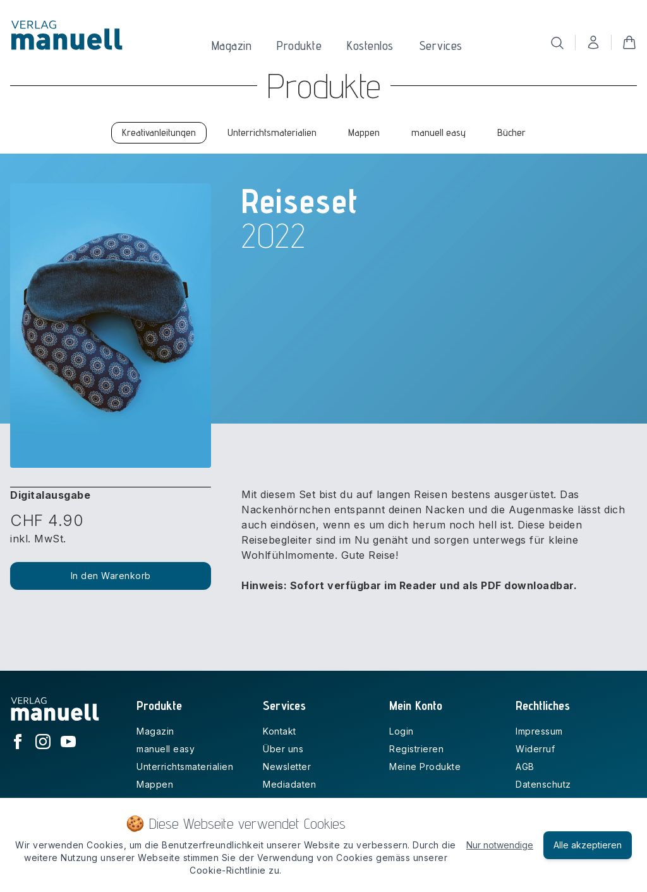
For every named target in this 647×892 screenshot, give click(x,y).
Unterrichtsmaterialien (184, 766)
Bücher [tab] (511, 132)
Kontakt (279, 731)
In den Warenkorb (111, 575)
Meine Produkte (425, 766)
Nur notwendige (499, 845)
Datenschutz (543, 784)
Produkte (299, 45)
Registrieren (416, 748)
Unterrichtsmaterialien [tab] (272, 132)
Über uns (283, 748)
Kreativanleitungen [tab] (159, 132)
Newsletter (287, 766)
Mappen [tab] (364, 132)
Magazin (232, 45)
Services (441, 45)
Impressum (539, 731)
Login (401, 731)
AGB (525, 766)
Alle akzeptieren (587, 845)
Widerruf (535, 748)
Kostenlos (370, 45)
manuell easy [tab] (438, 132)
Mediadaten (289, 784)
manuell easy (165, 748)
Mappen (154, 784)
